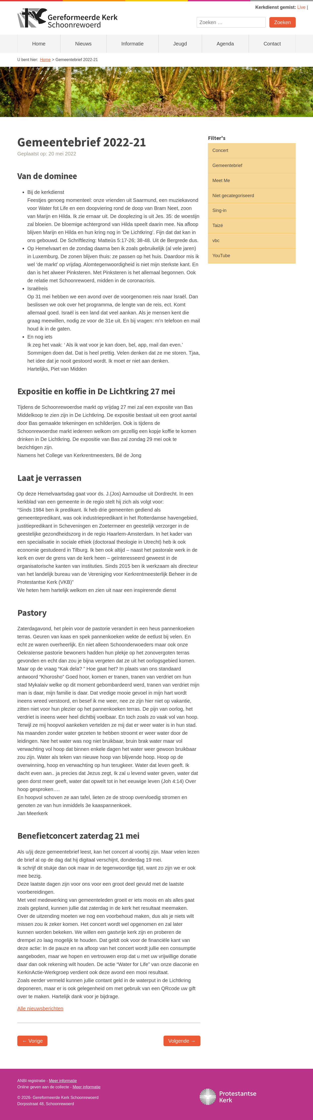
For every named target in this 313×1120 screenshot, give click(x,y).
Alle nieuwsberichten (40, 1008)
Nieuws (83, 43)
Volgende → (182, 1041)
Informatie (132, 43)
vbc (215, 240)
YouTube (221, 255)
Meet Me (221, 180)
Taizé (217, 225)
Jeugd (180, 43)
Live (301, 7)
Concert (220, 150)
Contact (272, 43)
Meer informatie (63, 1081)
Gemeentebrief (227, 165)
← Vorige (32, 1041)
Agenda (225, 43)
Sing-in (219, 210)
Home (38, 43)
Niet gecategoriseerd (233, 195)
